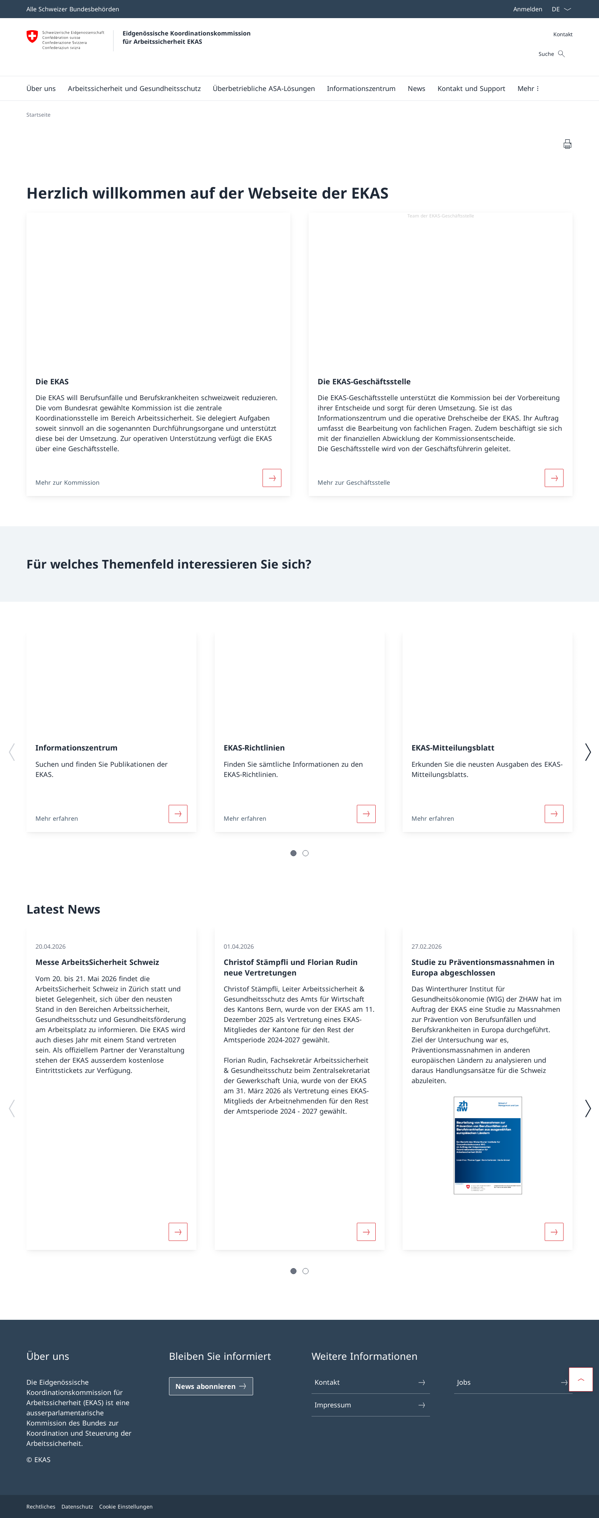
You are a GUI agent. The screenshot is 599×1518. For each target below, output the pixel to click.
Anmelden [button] (527, 9)
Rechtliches (40, 1506)
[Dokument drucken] (567, 144)
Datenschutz (77, 1506)
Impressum (370, 1405)
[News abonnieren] (211, 1386)
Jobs (513, 1382)
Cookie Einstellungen (126, 1506)
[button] (41, 88)
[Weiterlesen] (272, 478)
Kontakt (563, 34)
